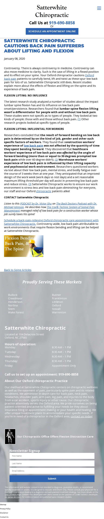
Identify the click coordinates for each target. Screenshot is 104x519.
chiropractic (43, 191)
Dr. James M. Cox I (13, 497)
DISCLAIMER (10, 494)
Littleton (57, 302)
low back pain (33, 145)
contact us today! (81, 416)
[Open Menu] (99, 8)
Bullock (12, 295)
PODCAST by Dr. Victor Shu (36, 203)
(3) (29, 184)
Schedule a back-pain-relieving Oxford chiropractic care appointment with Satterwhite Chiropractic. (51, 222)
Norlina (13, 305)
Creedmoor (15, 298)
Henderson (15, 302)
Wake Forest (16, 312)
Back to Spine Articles (17, 270)
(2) (56, 159)
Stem (11, 309)
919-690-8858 (62, 22)
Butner (56, 295)
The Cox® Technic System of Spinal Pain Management (49, 208)
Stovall (56, 309)
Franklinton (59, 298)
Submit (52, 478)
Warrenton (59, 312)
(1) (79, 119)
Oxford (56, 305)
